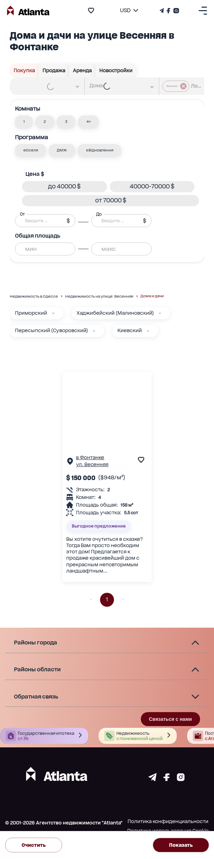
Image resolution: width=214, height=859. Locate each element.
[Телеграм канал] (162, 10)
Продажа (54, 70)
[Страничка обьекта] (70, 463)
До (99, 213)
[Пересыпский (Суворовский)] (94, 331)
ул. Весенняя (92, 464)
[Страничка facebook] (166, 779)
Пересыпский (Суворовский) (51, 330)
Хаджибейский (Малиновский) (115, 313)
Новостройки (116, 70)
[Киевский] (148, 331)
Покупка (24, 70)
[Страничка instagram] (181, 779)
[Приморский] (53, 313)
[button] (24, 122)
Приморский (31, 313)
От (22, 213)
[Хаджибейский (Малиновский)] (160, 313)
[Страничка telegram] (152, 779)
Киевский (129, 330)
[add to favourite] (91, 10)
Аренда (82, 70)
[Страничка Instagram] (175, 11)
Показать (181, 845)
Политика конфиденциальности (168, 821)
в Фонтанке (90, 457)
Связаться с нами (170, 719)
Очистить (34, 845)
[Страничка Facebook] (168, 11)
